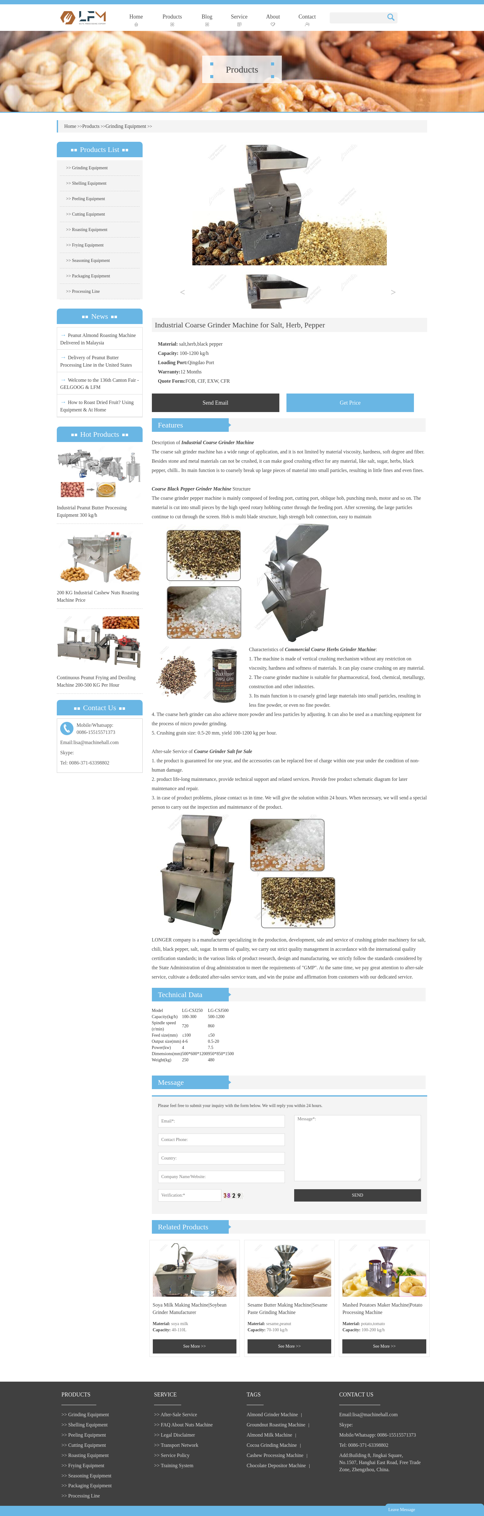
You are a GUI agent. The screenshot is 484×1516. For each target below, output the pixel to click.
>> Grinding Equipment (87, 168)
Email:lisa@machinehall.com (89, 742)
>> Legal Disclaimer (174, 1435)
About (273, 20)
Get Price (350, 403)
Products (172, 20)
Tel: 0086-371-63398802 (84, 762)
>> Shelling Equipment (86, 183)
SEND (357, 1195)
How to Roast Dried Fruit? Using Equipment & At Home (97, 405)
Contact (307, 20)
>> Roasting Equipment (86, 229)
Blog (207, 20)
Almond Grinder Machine (272, 1414)
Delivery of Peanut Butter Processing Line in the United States (96, 361)
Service (239, 20)
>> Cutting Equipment (85, 214)
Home (136, 20)
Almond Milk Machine (269, 1435)
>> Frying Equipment (85, 245)
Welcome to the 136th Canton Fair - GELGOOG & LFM (99, 383)
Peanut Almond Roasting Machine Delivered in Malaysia (98, 338)
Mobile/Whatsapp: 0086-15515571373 (377, 1435)
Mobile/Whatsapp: (99, 729)
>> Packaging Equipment (88, 276)
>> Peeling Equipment (85, 198)
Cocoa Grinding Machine (272, 1445)
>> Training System (173, 1465)
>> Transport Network (176, 1445)
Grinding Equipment (126, 126)
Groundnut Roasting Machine (276, 1424)
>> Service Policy (172, 1455)
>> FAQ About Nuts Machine (183, 1424)
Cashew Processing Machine (275, 1455)
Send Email (215, 403)
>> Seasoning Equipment (88, 260)
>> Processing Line (83, 291)
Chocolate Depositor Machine (276, 1465)
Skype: (67, 752)
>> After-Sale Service (175, 1414)
